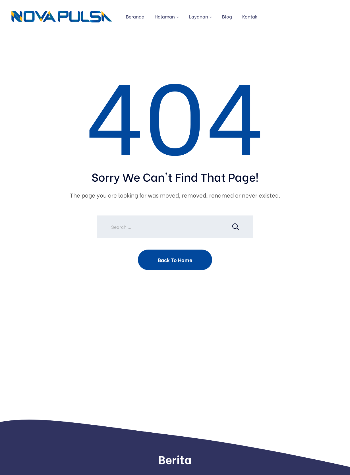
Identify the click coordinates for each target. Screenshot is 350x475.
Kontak (249, 16)
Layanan (198, 16)
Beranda (135, 16)
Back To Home (175, 260)
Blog (227, 16)
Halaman (165, 16)
